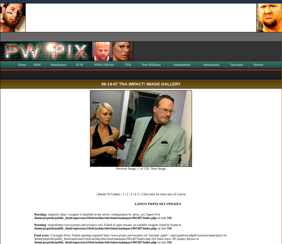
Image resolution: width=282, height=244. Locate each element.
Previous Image (126, 168)
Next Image (158, 168)
